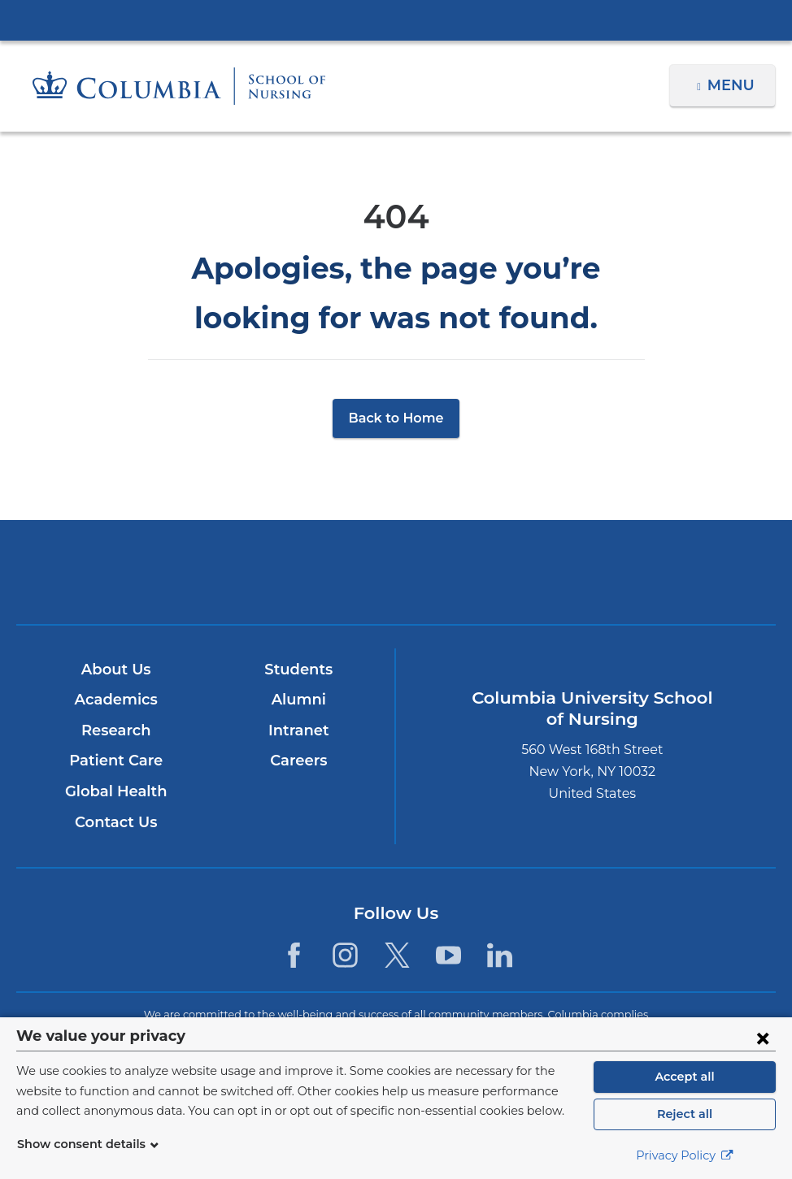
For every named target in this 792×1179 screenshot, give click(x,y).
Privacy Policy (684, 1155)
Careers (298, 760)
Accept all (684, 1076)
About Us (115, 669)
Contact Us (115, 822)
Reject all (684, 1113)
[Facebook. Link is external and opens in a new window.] (294, 954)
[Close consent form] (763, 1038)
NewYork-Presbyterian (396, 583)
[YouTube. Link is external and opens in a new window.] (448, 954)
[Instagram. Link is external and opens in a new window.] (345, 954)
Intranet (298, 730)
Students (298, 669)
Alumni (298, 699)
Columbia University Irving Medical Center (396, 19)
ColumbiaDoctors (645, 571)
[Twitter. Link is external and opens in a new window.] (397, 954)
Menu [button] (733, 85)
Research (116, 730)
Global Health (115, 791)
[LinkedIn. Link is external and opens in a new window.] (499, 954)
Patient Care (116, 760)
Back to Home (396, 418)
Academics (115, 699)
